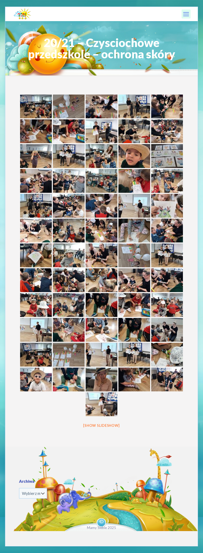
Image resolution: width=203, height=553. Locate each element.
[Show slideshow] (101, 425)
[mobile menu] (186, 14)
